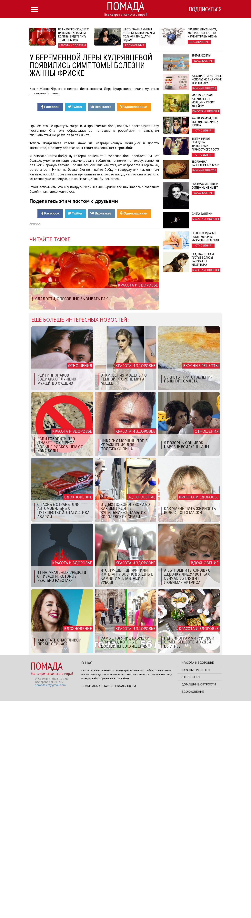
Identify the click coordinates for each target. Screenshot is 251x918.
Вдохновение (192, 908)
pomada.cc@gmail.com (50, 902)
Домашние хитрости (198, 901)
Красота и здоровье (197, 879)
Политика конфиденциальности (108, 902)
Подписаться (205, 9)
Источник (34, 441)
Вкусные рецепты (195, 886)
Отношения (190, 894)
